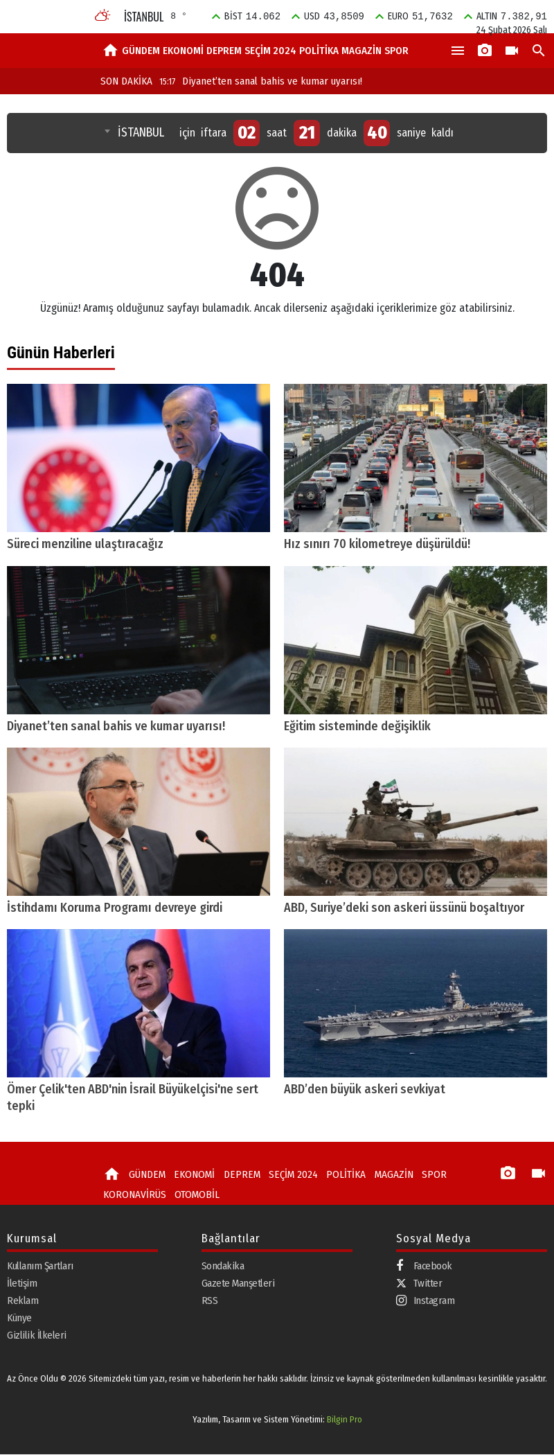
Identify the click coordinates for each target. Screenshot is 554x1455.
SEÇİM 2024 (270, 50)
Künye (19, 1318)
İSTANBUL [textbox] (141, 132)
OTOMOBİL (194, 1195)
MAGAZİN (361, 50)
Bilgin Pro (344, 1421)
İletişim (22, 1284)
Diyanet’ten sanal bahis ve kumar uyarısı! (260, 81)
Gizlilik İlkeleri (36, 1336)
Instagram (425, 1301)
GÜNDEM (141, 50)
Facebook (424, 1267)
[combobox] (135, 133)
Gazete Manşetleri (238, 1284)
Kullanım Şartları (40, 1266)
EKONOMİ (183, 50)
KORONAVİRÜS (134, 1195)
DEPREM (224, 50)
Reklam (22, 1301)
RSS (210, 1301)
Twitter (419, 1284)
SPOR (396, 50)
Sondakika (223, 1266)
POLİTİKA (319, 50)
